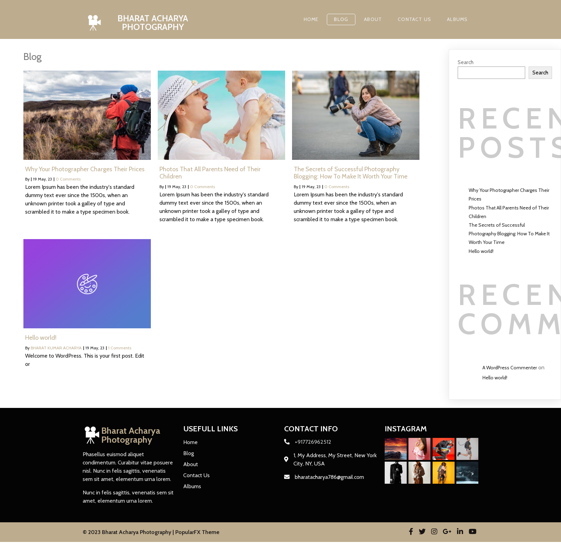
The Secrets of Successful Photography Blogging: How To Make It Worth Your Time (509, 233)
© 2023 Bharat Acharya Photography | (129, 532)
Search (466, 62)
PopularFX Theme (197, 532)
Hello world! (481, 251)
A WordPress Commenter (509, 368)
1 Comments (119, 347)
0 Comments (68, 179)
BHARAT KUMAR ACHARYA (56, 347)
